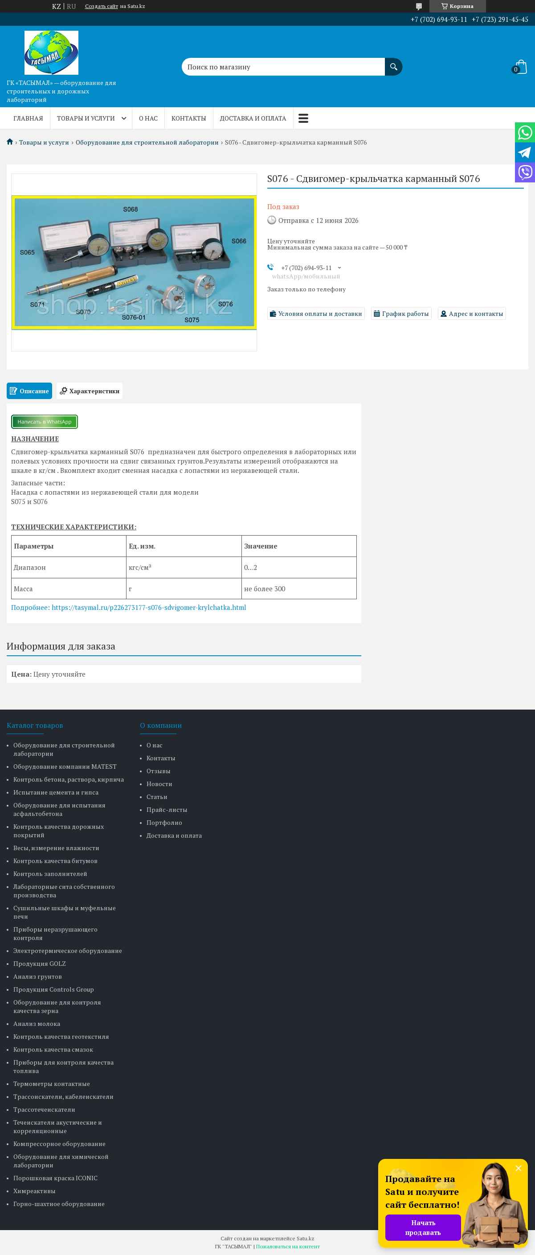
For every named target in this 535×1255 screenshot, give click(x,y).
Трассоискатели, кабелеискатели (63, 1096)
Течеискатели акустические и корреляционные (57, 1126)
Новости (159, 783)
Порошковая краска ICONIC (55, 1178)
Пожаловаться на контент (288, 1246)
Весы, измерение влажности (56, 847)
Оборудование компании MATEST (65, 766)
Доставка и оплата (253, 118)
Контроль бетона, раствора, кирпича (68, 779)
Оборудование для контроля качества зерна (57, 1006)
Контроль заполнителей (50, 873)
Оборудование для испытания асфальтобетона (59, 809)
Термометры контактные (51, 1083)
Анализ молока (36, 1023)
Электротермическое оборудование (67, 950)
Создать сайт (101, 6)
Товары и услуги (86, 118)
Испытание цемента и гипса (55, 792)
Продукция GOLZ (39, 963)
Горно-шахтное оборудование (59, 1203)
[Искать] (394, 62)
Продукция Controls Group (53, 989)
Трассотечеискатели (44, 1109)
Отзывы (159, 771)
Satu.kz (305, 1238)
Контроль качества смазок (53, 1049)
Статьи (157, 796)
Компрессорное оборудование (59, 1143)
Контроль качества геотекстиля (61, 1036)
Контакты (189, 118)
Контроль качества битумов (55, 860)
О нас (148, 118)
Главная (28, 118)
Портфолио (164, 822)
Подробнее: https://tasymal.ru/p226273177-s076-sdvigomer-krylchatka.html (128, 607)
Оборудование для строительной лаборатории (147, 142)
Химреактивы (34, 1190)
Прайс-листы (167, 809)
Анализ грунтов (37, 976)
